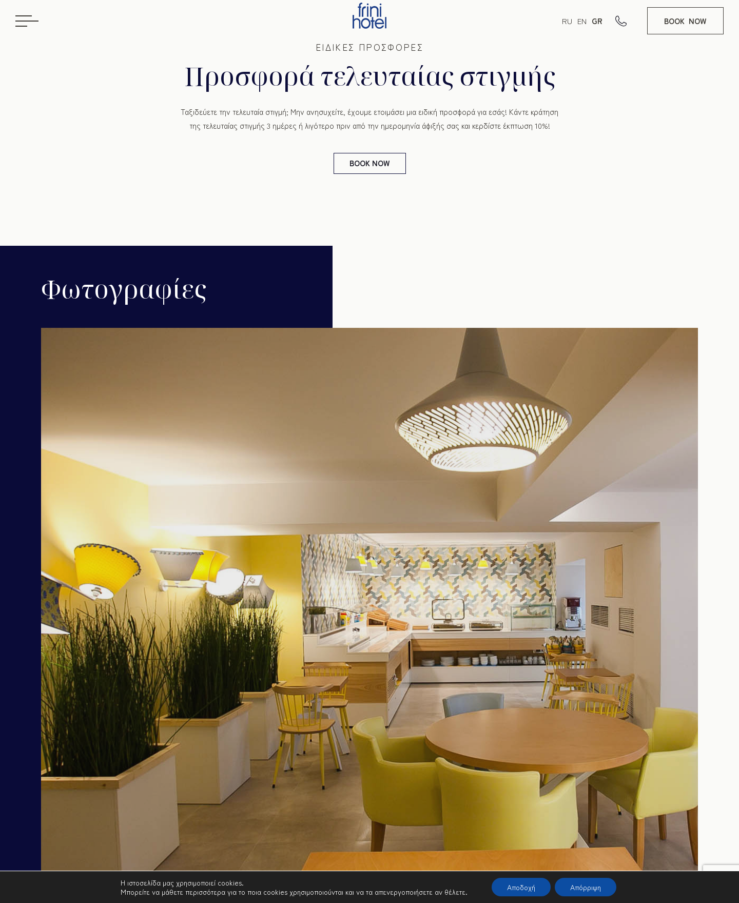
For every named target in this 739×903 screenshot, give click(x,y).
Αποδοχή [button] (521, 887)
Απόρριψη (585, 887)
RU (567, 20)
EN (582, 20)
